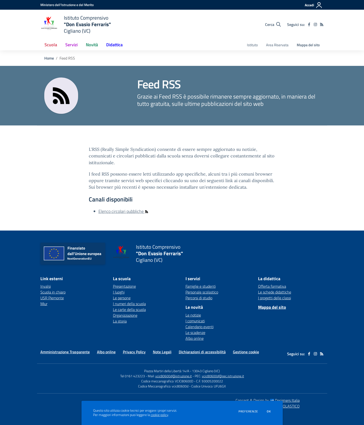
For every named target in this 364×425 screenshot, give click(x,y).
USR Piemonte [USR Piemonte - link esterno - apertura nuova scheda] (52, 298)
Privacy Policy (134, 352)
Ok (269, 411)
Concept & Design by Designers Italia (268, 400)
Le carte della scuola (129, 309)
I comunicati (195, 321)
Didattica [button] (114, 44)
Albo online (195, 338)
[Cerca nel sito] (273, 24)
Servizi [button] (71, 44)
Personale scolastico (202, 292)
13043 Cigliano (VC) (206, 370)
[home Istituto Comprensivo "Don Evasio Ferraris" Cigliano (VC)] (75, 24)
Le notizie (193, 315)
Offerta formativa (272, 286)
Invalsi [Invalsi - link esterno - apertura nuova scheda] (45, 286)
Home (49, 58)
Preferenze (248, 411)
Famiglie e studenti (201, 286)
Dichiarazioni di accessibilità (202, 352)
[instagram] (315, 24)
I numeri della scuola (129, 304)
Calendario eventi (200, 327)
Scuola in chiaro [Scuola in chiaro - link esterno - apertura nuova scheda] (53, 292)
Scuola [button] (51, 44)
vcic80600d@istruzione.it (173, 376)
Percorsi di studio (199, 298)
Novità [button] (92, 44)
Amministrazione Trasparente (65, 352)
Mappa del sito (308, 45)
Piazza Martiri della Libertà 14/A (166, 370)
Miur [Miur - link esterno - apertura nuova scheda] (43, 304)
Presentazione (124, 286)
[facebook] (309, 24)
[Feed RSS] (321, 24)
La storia (120, 321)
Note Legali (162, 352)
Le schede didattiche (274, 292)
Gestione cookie (246, 352)
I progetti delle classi (274, 298)
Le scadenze (195, 332)
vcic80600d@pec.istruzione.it (223, 376)
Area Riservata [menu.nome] (277, 45)
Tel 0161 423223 (132, 376)
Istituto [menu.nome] (252, 45)
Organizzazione (125, 315)
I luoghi (119, 292)
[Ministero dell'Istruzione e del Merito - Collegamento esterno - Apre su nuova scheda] (67, 4)
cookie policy (159, 414)
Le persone (122, 298)
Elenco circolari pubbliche (123, 211)
